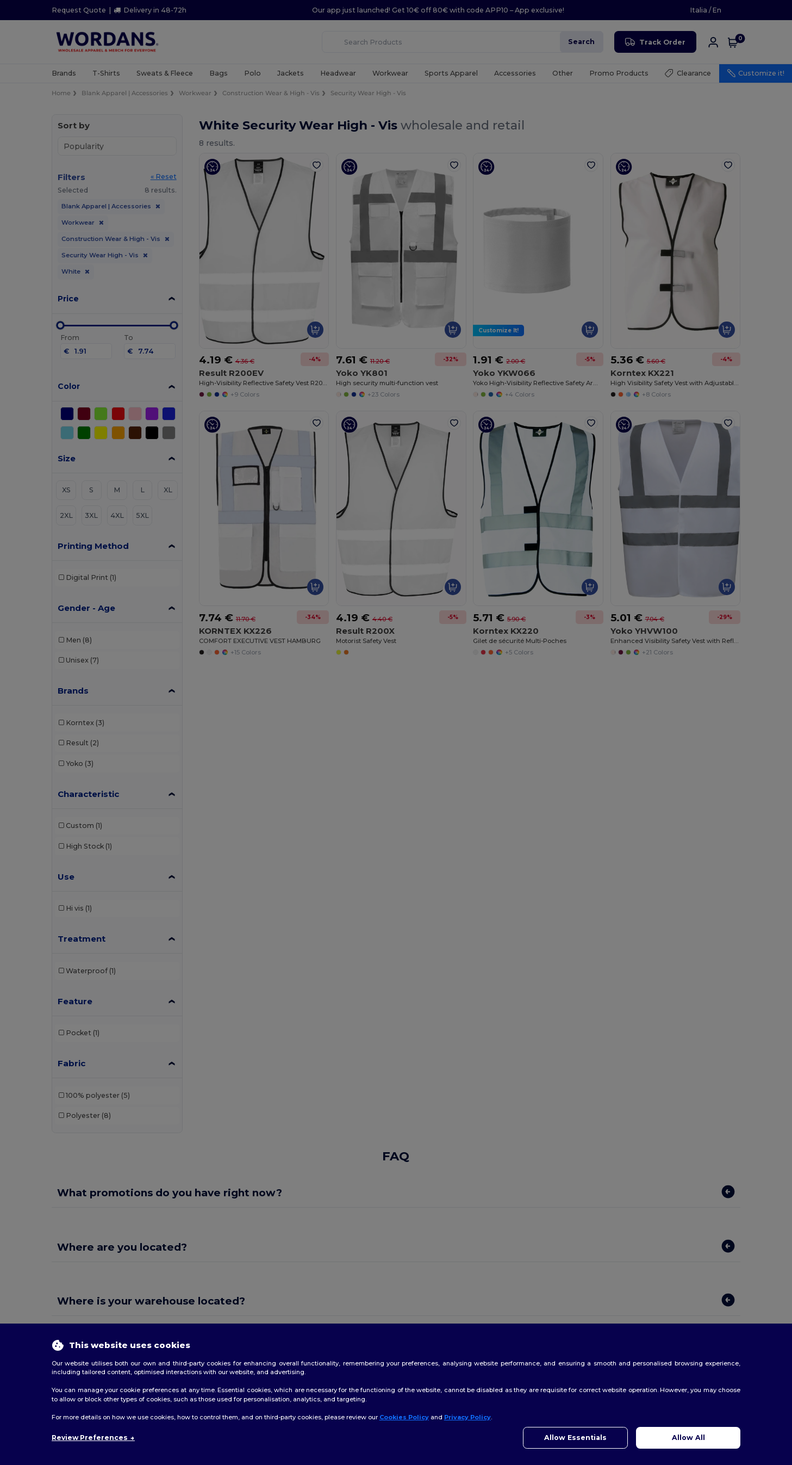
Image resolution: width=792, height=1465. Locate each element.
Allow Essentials (575, 1437)
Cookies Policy (404, 1417)
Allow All (688, 1437)
